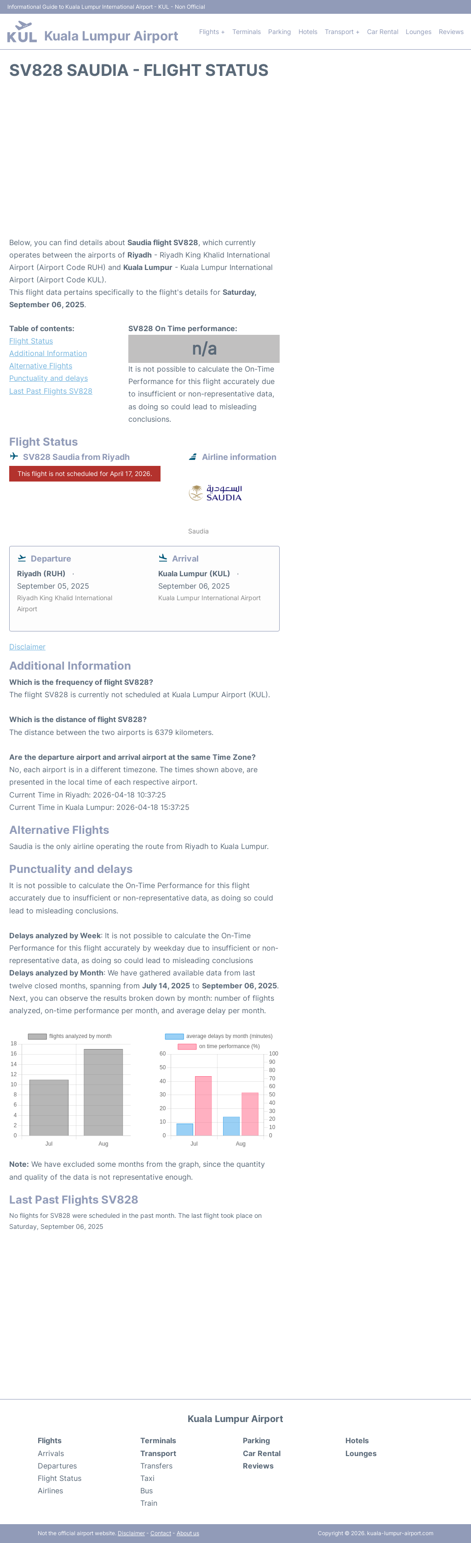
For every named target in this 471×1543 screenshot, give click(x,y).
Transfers (156, 1465)
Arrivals (51, 1453)
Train (148, 1503)
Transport (158, 1453)
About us (188, 1533)
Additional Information (48, 353)
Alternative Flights (40, 365)
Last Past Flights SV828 (50, 391)
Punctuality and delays (48, 378)
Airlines (50, 1490)
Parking (279, 31)
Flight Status (31, 340)
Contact (160, 1533)
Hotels (308, 31)
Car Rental (382, 31)
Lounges (418, 31)
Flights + (212, 31)
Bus (146, 1490)
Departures (57, 1465)
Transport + (342, 31)
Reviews (451, 31)
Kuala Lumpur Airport (111, 35)
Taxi (147, 1478)
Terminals (246, 31)
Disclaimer (131, 1533)
